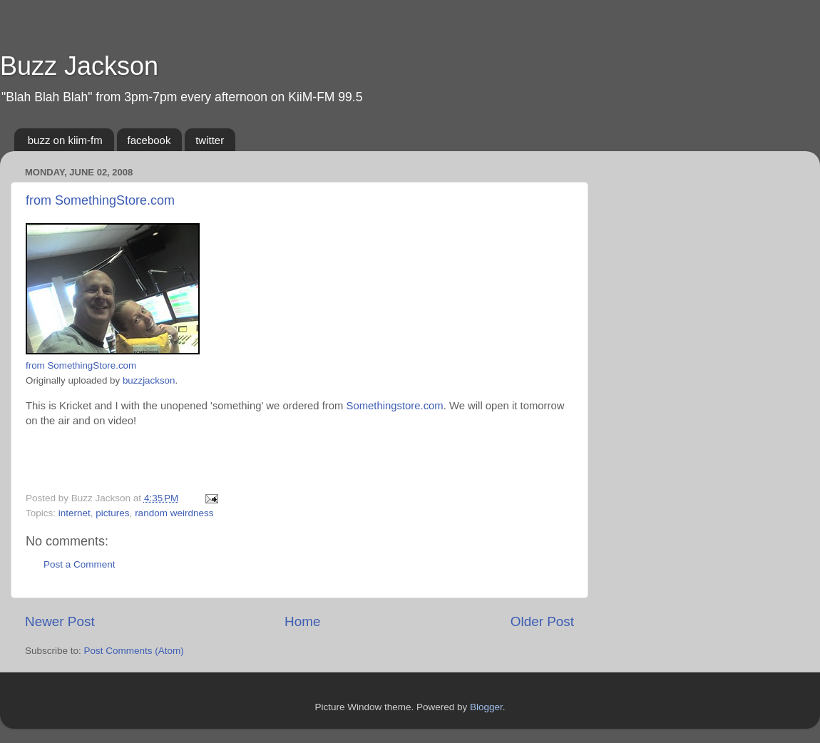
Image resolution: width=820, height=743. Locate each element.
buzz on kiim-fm (65, 140)
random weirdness (174, 513)
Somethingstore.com (395, 405)
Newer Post (60, 621)
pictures (112, 513)
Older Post (542, 621)
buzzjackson (149, 380)
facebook (149, 140)
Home (302, 621)
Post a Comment (79, 564)
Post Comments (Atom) (134, 650)
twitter (209, 140)
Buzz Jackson (79, 66)
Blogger (486, 707)
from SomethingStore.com (100, 200)
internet (74, 513)
